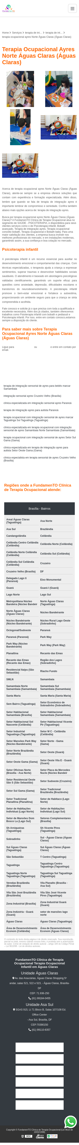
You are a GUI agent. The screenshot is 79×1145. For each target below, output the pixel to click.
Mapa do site (39, 1105)
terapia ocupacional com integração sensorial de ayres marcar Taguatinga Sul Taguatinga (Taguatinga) (38, 419)
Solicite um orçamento (39, 359)
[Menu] (72, 8)
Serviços (39, 1082)
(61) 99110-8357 (39, 1029)
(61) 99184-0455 (24, 347)
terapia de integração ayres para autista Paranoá (31, 410)
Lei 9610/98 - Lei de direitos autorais (23, 946)
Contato (39, 1093)
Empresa (39, 1058)
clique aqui (44, 347)
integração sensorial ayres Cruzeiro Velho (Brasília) (32, 395)
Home (39, 1047)
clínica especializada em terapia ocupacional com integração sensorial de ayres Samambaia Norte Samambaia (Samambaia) (39, 429)
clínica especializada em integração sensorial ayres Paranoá (37, 403)
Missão (39, 1070)
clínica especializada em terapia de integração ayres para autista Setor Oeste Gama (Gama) (36, 449)
